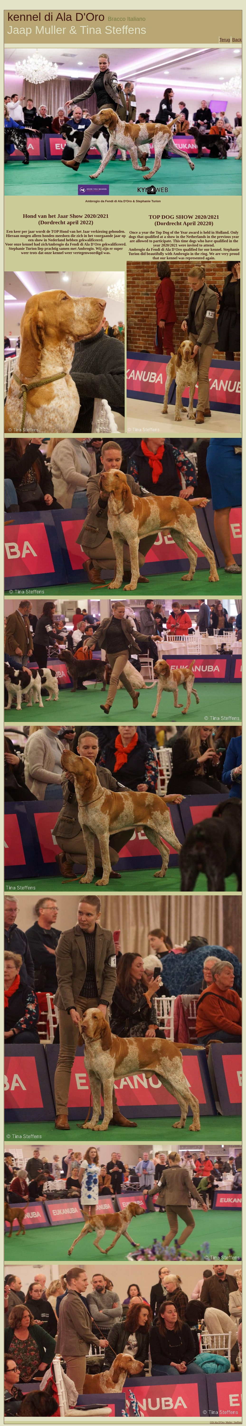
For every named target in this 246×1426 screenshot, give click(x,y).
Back (237, 39)
